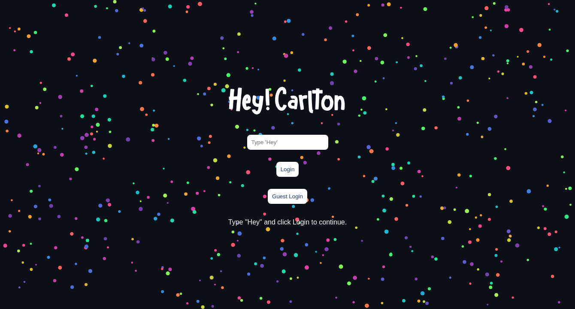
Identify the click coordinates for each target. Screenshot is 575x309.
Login (288, 169)
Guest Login (287, 196)
